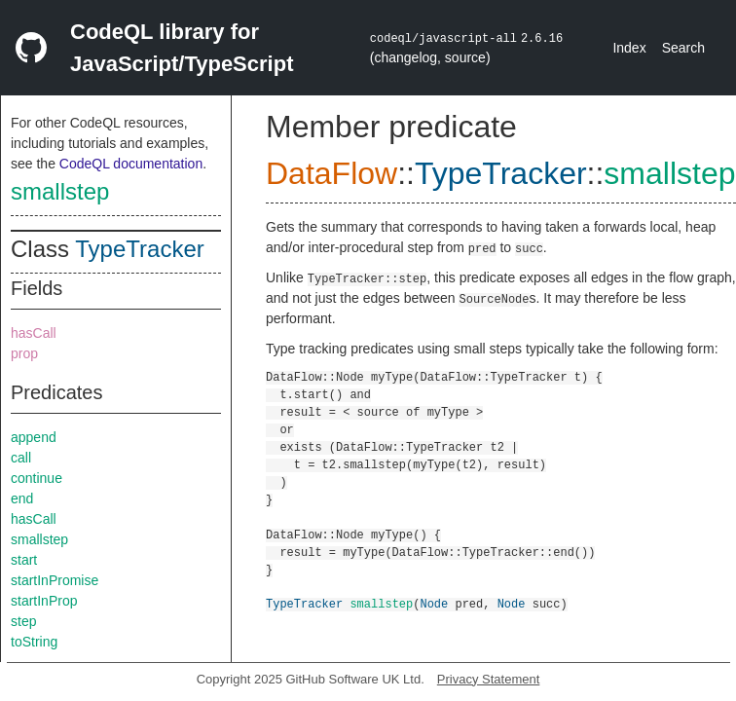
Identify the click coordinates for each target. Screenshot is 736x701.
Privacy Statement (488, 679)
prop (24, 353)
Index (628, 47)
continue (36, 478)
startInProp (44, 601)
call (21, 457)
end (22, 498)
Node (434, 603)
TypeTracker (139, 249)
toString (34, 641)
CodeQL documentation (130, 163)
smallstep (60, 191)
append (33, 437)
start (24, 560)
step (23, 621)
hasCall (33, 333)
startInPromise (54, 580)
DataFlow (331, 173)
